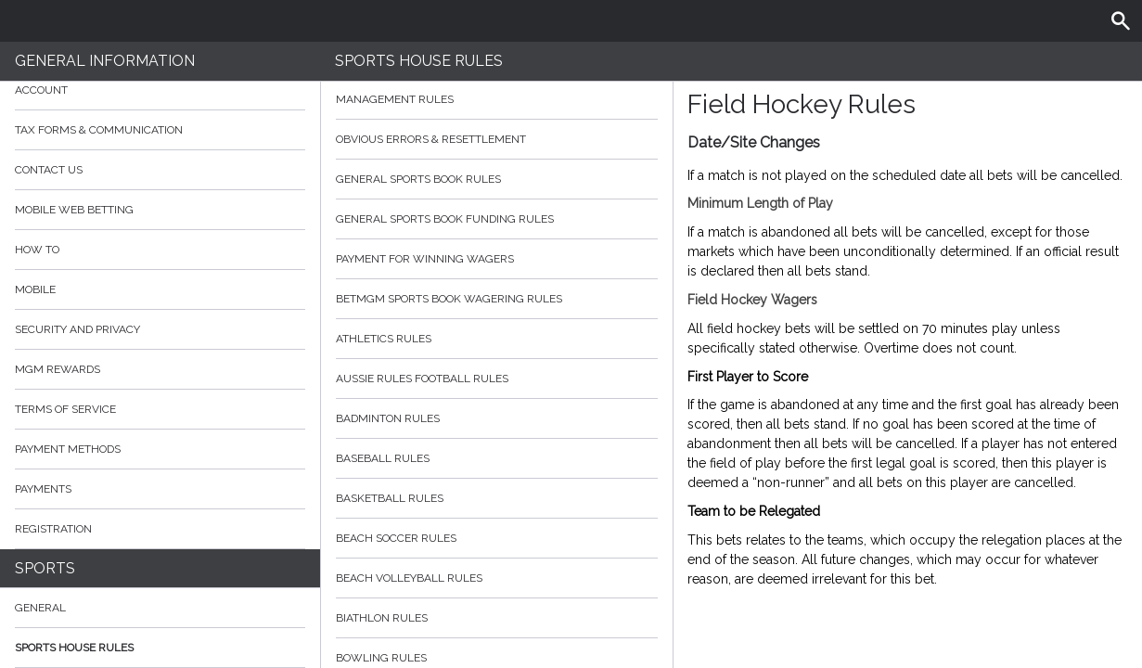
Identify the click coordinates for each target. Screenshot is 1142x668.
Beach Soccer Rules (497, 538)
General (40, 607)
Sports (45, 568)
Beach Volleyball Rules (497, 578)
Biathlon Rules (497, 617)
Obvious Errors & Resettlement (497, 139)
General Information (105, 61)
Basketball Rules (497, 498)
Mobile (35, 289)
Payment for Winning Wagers (497, 258)
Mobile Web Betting (74, 209)
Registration (53, 528)
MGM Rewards (57, 369)
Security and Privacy (77, 329)
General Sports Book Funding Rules (497, 218)
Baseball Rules (497, 458)
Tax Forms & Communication (160, 129)
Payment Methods (160, 449)
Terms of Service (160, 409)
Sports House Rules (74, 647)
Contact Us (49, 169)
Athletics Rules (497, 338)
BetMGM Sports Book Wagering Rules (497, 298)
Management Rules (497, 99)
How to (160, 249)
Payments (160, 488)
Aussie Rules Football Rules (497, 378)
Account (160, 90)
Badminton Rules (497, 418)
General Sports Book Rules (497, 179)
